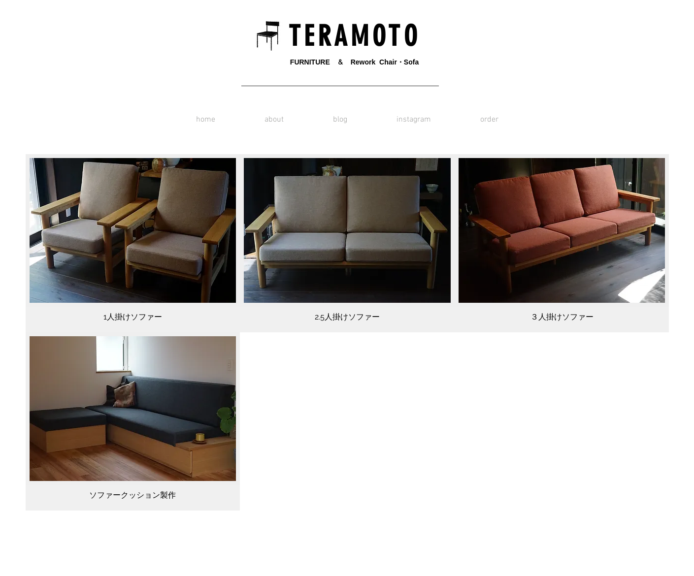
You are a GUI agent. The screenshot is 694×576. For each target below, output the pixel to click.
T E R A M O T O (349, 36)
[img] (133, 421)
